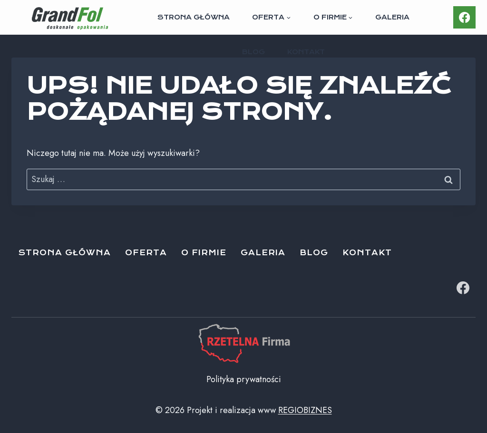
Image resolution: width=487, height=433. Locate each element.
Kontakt (306, 52)
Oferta (146, 252)
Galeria (392, 17)
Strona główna (193, 17)
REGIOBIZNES (305, 410)
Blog (253, 52)
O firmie (203, 252)
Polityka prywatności (243, 379)
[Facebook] (464, 17)
